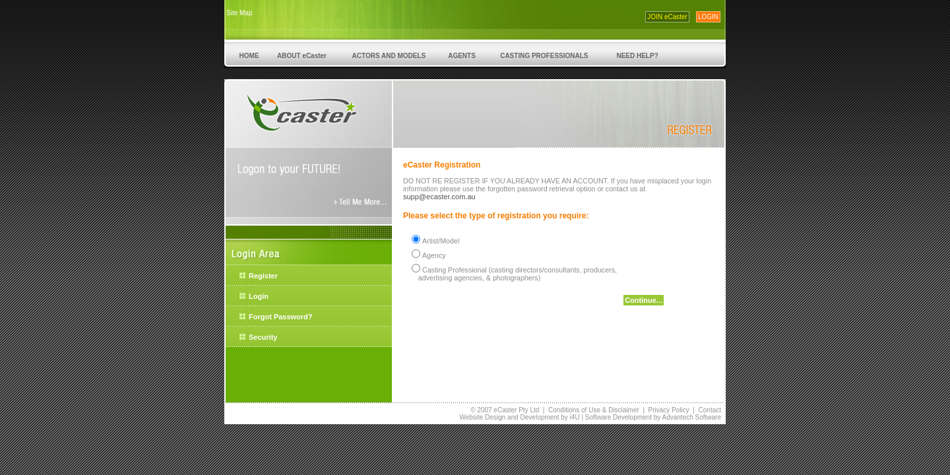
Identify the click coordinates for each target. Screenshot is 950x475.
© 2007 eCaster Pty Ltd (504, 410)
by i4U (569, 417)
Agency (434, 255)
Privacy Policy (669, 410)
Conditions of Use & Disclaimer (593, 410)
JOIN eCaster (667, 16)
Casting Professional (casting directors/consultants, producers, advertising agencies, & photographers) (512, 274)
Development (540, 417)
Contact (710, 410)
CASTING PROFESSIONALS (544, 55)
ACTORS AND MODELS (389, 55)
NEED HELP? (637, 55)
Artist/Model (440, 241)
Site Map (239, 12)
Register (263, 276)
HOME (249, 55)
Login (259, 296)
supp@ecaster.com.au (439, 197)
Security (263, 337)
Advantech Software (692, 417)
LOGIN (708, 16)
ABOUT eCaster (302, 55)
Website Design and (489, 417)
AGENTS (462, 55)
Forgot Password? (281, 317)
